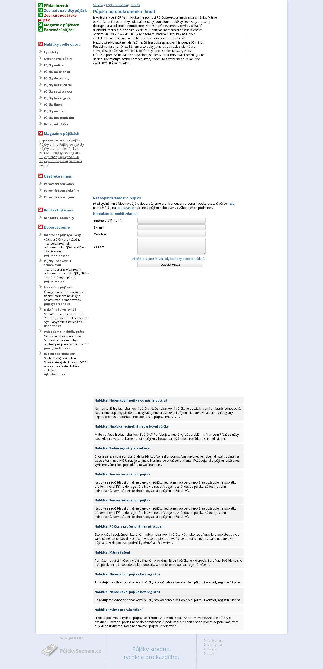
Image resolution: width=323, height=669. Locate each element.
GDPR (210, 654)
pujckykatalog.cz (56, 255)
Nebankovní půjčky (58, 59)
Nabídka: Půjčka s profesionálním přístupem (130, 526)
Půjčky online (53, 65)
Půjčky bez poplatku (59, 118)
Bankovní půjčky (56, 124)
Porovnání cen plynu (59, 197)
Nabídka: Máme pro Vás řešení (118, 610)
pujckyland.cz (54, 281)
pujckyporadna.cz (57, 304)
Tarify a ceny (215, 641)
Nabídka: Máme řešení (112, 552)
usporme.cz (52, 326)
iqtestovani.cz (54, 374)
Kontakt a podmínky (59, 218)
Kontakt (212, 649)
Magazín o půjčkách (61, 25)
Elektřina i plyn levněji (60, 309)
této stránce (125, 208)
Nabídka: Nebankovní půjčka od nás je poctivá (131, 400)
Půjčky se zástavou (58, 91)
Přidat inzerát (56, 5)
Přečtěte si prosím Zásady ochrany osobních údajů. (168, 259)
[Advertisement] (168, 98)
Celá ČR (135, 5)
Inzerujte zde (215, 645)
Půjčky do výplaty (56, 78)
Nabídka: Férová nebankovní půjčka (122, 474)
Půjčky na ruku (54, 111)
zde (231, 203)
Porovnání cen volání (59, 184)
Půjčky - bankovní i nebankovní (57, 263)
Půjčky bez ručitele (58, 85)
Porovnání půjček (59, 29)
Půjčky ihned (53, 105)
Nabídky (98, 5)
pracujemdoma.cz (57, 348)
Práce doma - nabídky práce (64, 332)
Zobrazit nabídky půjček (65, 10)
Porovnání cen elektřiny (61, 190)
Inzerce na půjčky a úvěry (62, 235)
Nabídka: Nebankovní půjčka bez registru (127, 574)
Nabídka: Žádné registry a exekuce (122, 448)
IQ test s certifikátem (59, 354)
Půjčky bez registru (58, 98)
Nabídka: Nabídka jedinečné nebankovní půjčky (132, 426)
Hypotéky (51, 52)
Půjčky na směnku (57, 72)
